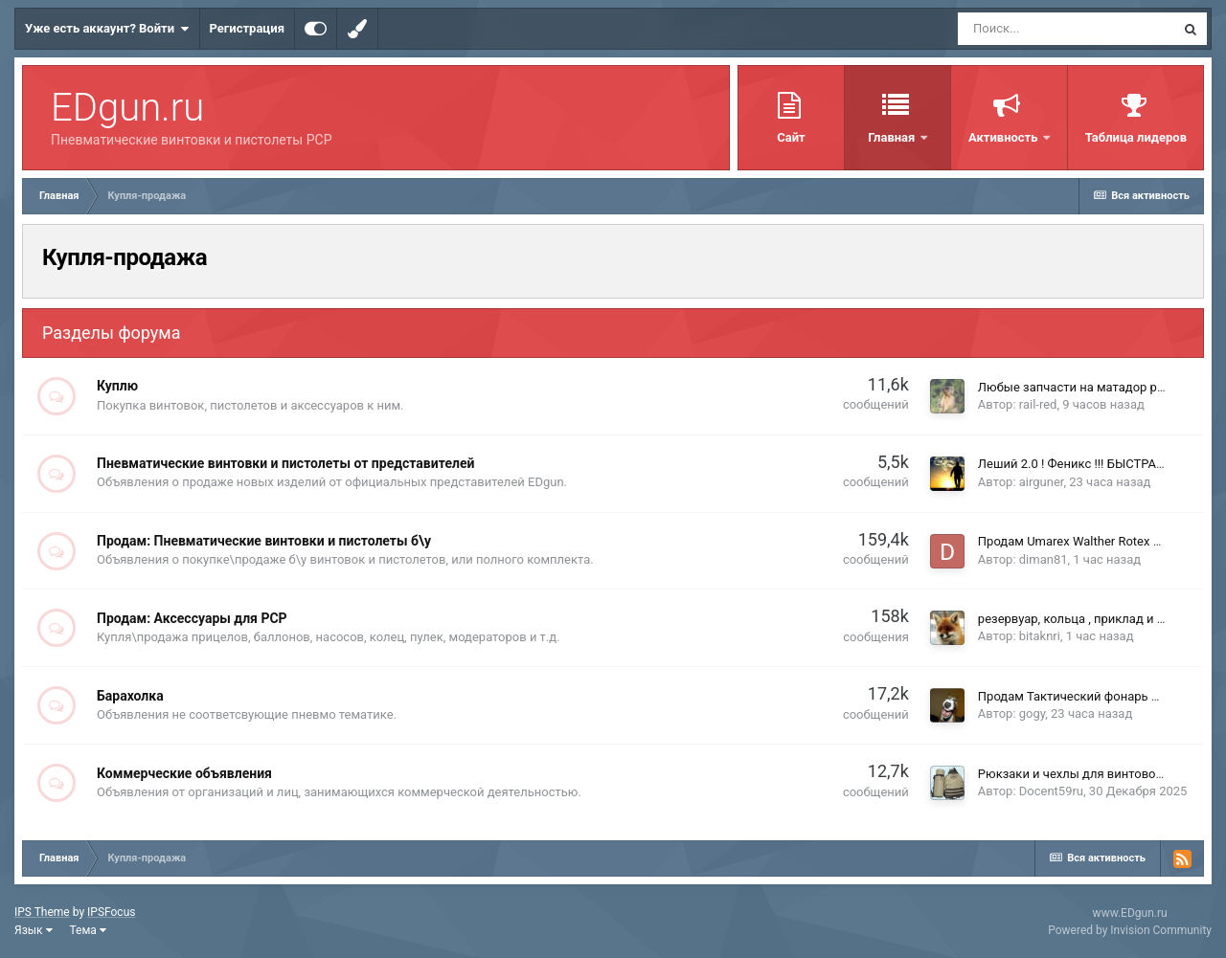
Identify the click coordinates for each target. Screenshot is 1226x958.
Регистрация (247, 28)
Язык (33, 930)
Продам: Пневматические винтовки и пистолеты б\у (264, 540)
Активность (1004, 137)
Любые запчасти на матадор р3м (1075, 387)
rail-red (1038, 404)
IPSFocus (111, 912)
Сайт (791, 137)
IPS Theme (42, 912)
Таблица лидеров (1136, 137)
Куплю (117, 385)
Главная (893, 137)
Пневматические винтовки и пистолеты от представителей (285, 463)
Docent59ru (1051, 791)
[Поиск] (1066, 28)
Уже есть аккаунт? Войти (107, 29)
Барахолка (130, 695)
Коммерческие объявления (184, 773)
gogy (1032, 713)
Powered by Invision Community (1130, 930)
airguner (1041, 482)
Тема (88, 930)
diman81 (1043, 559)
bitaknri (1039, 636)
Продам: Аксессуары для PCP (192, 618)
